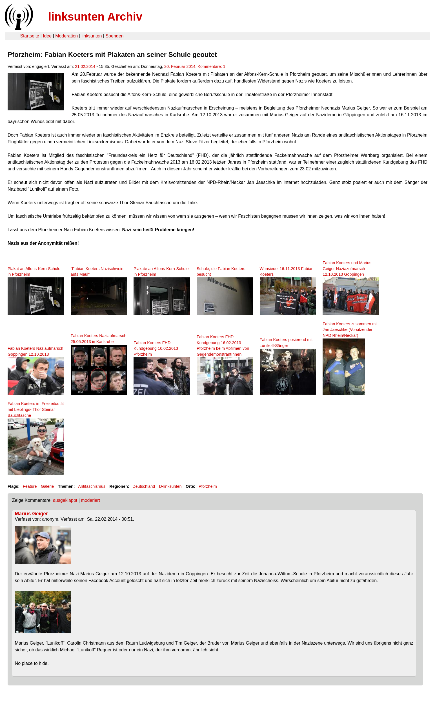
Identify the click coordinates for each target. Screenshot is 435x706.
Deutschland (143, 486)
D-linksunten (170, 486)
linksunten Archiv (95, 16)
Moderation (66, 36)
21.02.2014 (85, 66)
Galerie (47, 486)
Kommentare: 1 (211, 66)
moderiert (90, 500)
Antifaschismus (91, 486)
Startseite (29, 36)
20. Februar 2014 (179, 66)
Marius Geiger (31, 513)
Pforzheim (208, 486)
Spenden (114, 36)
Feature (30, 486)
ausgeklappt (65, 500)
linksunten (91, 36)
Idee (47, 36)
